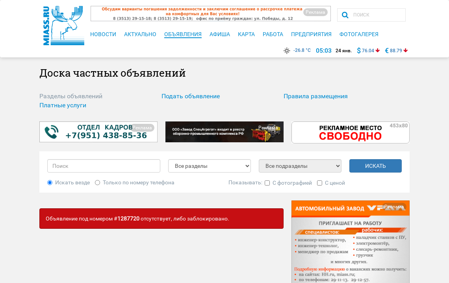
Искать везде (68, 182)
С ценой (331, 183)
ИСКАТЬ (375, 166)
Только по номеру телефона (134, 182)
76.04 (368, 50)
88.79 (396, 50)
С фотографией (288, 183)
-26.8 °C (296, 50)
